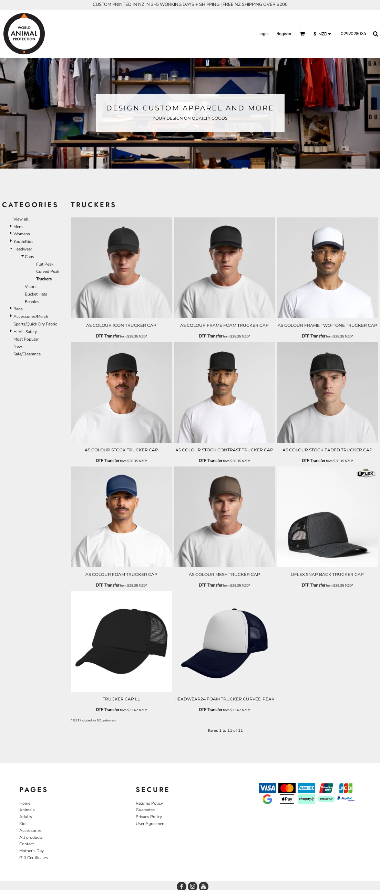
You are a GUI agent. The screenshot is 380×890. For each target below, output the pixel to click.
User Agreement (151, 823)
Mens (18, 226)
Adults (25, 816)
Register (284, 33)
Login (263, 33)
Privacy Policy (149, 816)
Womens (21, 234)
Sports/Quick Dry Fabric (35, 324)
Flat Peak (44, 264)
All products (31, 837)
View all (21, 219)
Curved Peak (47, 271)
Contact (26, 844)
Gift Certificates (33, 857)
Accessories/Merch (30, 316)
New (17, 346)
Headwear (22, 249)
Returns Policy (149, 803)
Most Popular (26, 339)
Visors (31, 286)
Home (24, 803)
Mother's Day (31, 851)
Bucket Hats (36, 294)
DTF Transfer (107, 336)
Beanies (32, 301)
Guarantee (145, 810)
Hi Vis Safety (25, 331)
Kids (23, 823)
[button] (302, 33)
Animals (27, 810)
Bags (18, 309)
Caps (29, 256)
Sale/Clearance (27, 354)
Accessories (30, 830)
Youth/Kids (23, 241)
